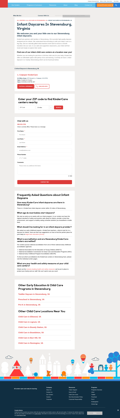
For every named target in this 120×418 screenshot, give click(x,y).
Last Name (44, 141)
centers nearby (104, 5)
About (65, 5)
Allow (94, 413)
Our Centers (16, 5)
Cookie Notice (37, 413)
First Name (44, 133)
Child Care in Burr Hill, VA (29, 338)
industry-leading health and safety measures (40, 269)
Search (58, 107)
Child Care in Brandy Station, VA (32, 327)
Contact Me (45, 182)
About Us (48, 389)
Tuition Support (73, 389)
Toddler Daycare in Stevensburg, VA (34, 294)
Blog (76, 5)
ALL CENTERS (21, 20)
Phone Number (44, 157)
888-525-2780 (21, 124)
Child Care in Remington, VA (30, 343)
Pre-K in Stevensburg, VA (29, 305)
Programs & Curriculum (34, 5)
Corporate (49, 399)
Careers (48, 397)
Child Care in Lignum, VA (29, 322)
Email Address (44, 149)
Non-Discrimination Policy (76, 397)
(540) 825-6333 (42, 86)
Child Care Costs (73, 394)
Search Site (116, 5)
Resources (52, 5)
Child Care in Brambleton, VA (31, 333)
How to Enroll (72, 392)
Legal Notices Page (21, 415)
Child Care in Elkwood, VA (29, 317)
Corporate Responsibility (75, 399)
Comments (20, 162)
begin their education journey (34, 234)
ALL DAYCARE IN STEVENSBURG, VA (36, 20)
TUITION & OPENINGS (26, 86)
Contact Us (88, 5)
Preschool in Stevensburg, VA (31, 299)
